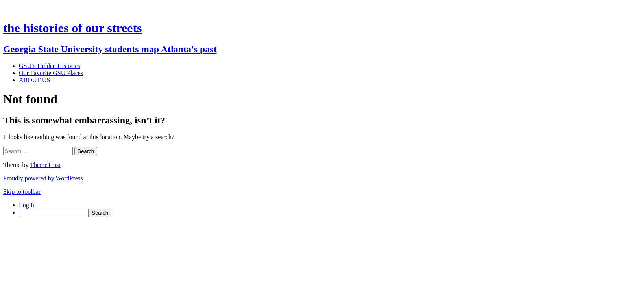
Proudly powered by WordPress (43, 178)
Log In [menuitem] (27, 205)
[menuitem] (316, 213)
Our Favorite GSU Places (51, 73)
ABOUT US (34, 80)
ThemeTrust (45, 165)
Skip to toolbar (22, 191)
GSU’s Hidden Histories (49, 65)
